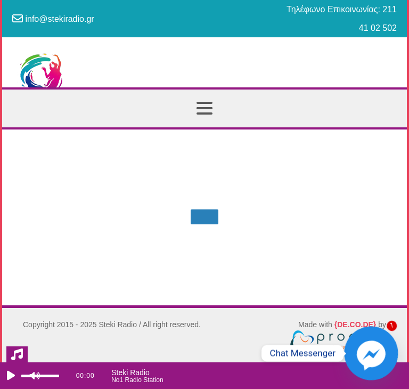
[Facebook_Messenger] (371, 353)
